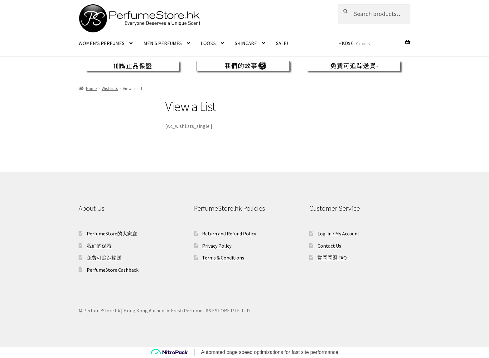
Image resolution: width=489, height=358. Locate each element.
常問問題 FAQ (332, 258)
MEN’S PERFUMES (162, 43)
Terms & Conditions (223, 258)
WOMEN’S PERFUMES (101, 43)
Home (91, 88)
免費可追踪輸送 (104, 258)
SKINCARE (246, 43)
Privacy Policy (216, 246)
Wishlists (110, 88)
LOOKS (208, 43)
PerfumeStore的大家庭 (112, 233)
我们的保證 (99, 246)
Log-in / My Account (338, 233)
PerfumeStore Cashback (112, 270)
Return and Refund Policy (229, 233)
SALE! (282, 43)
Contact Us (329, 246)
